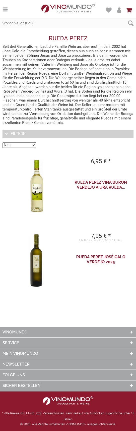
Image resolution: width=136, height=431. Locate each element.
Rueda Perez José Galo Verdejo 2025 (100, 259)
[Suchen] (131, 23)
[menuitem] (8, 9)
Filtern (15, 133)
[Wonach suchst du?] (68, 23)
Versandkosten (53, 413)
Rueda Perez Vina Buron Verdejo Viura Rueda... (101, 185)
